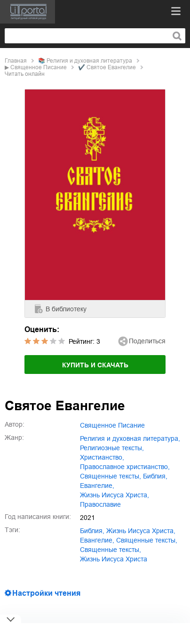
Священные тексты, (110, 549)
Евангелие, (97, 485)
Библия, (155, 476)
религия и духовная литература (89, 60)
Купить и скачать (95, 365)
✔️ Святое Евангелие (107, 67)
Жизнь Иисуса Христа (113, 559)
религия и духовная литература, (130, 438)
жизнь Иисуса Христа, (114, 495)
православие (100, 504)
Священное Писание (38, 67)
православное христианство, (125, 466)
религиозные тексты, (112, 448)
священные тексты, (110, 476)
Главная (16, 60)
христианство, (102, 457)
